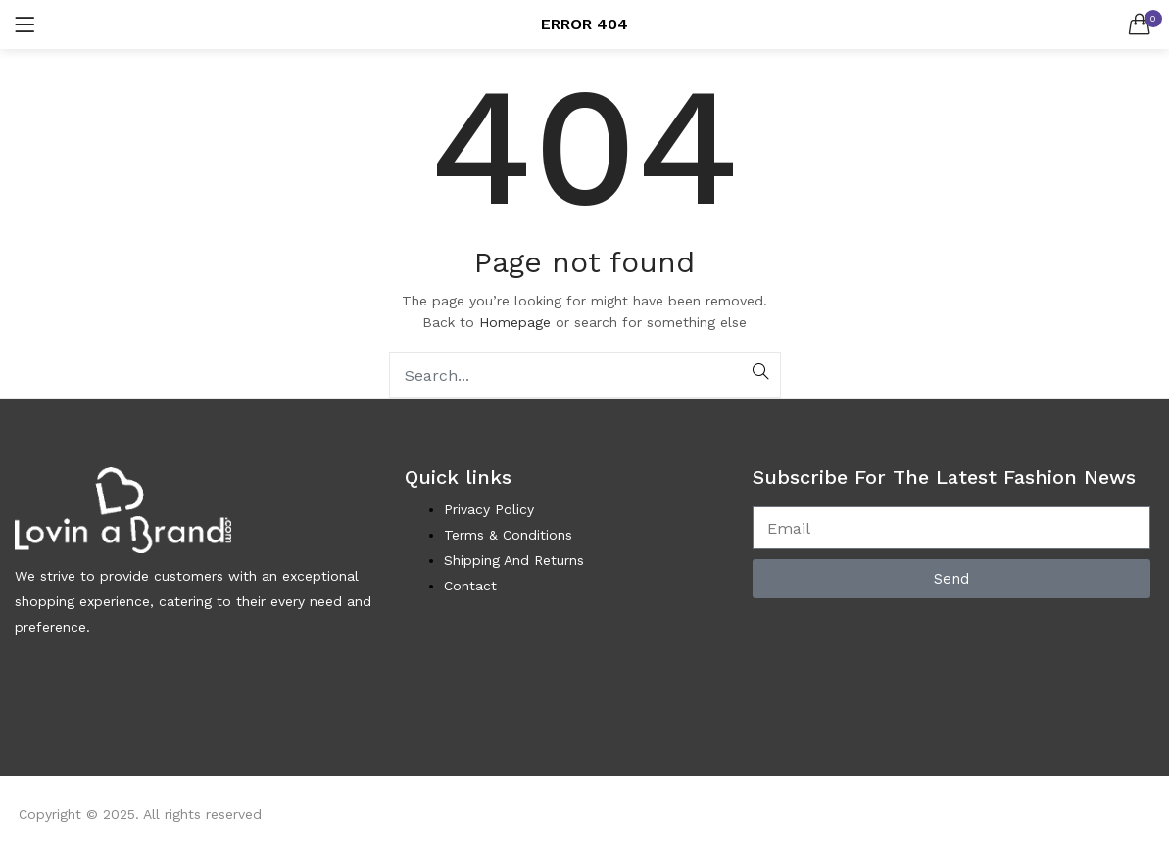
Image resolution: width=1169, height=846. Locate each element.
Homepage (515, 322)
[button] (1139, 24)
